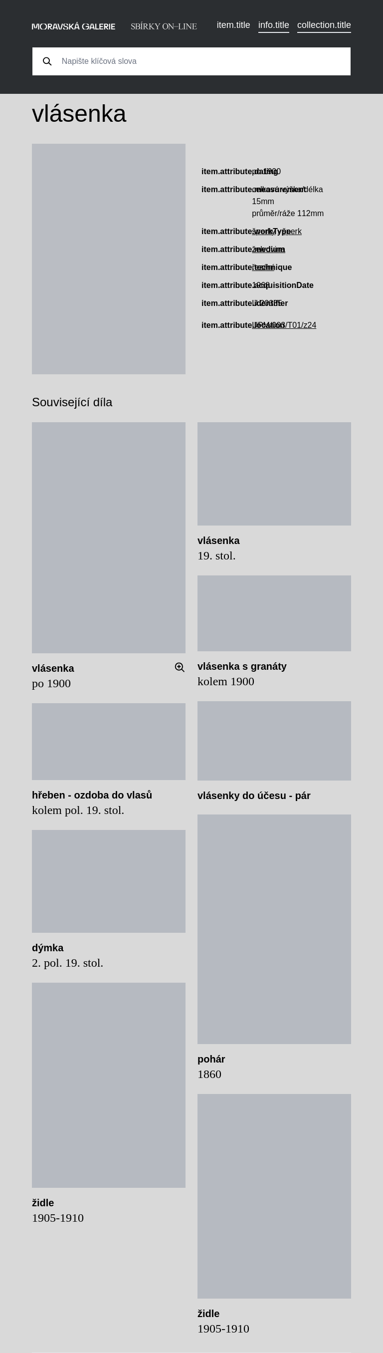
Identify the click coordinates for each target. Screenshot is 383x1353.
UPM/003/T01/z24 (284, 325)
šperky (263, 231)
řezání (263, 267)
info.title (273, 25)
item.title (233, 25)
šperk (292, 231)
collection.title (324, 25)
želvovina (268, 249)
